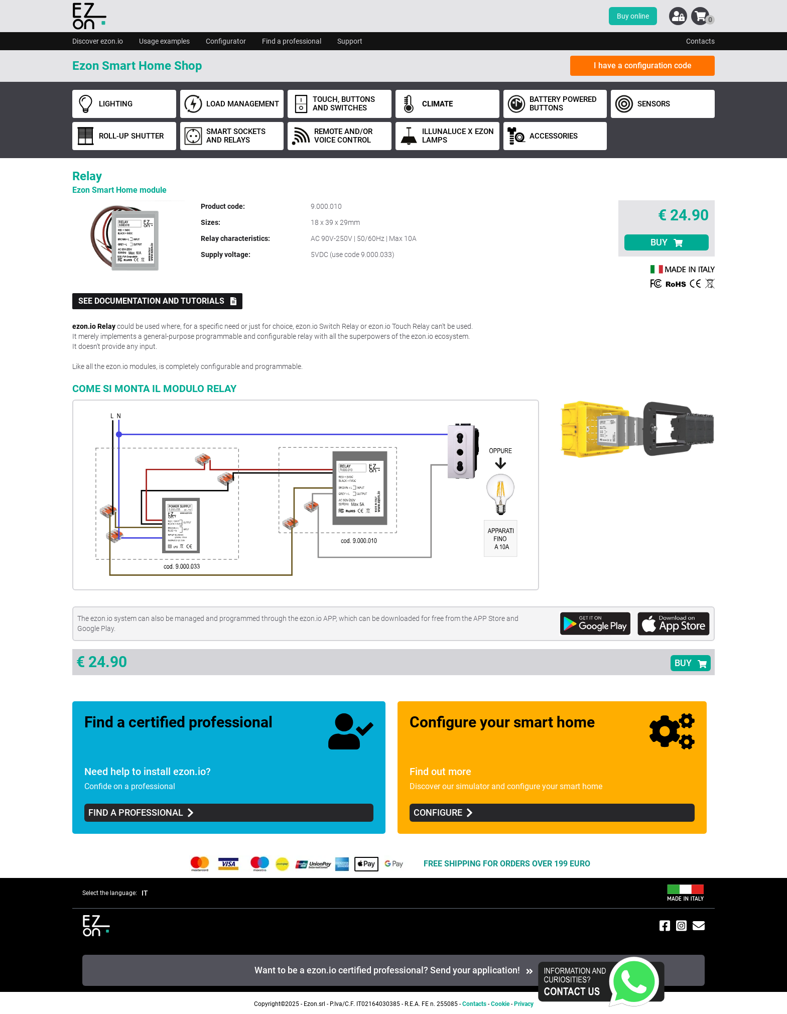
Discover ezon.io (97, 41)
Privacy (524, 1003)
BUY (666, 242)
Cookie (500, 1003)
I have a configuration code (643, 65)
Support (349, 41)
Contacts (700, 41)
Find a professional (291, 41)
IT (145, 893)
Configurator (226, 41)
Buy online (633, 16)
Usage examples (164, 41)
